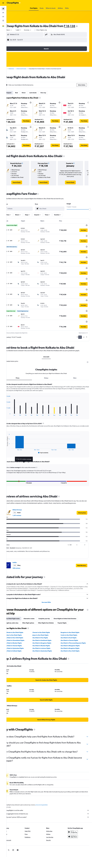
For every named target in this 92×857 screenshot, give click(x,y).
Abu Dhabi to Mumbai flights (19, 625)
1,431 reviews (23, 498)
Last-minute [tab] (39, 92)
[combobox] (33, 30)
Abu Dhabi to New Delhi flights (19, 620)
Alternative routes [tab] (35, 601)
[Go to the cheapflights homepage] (14, 3)
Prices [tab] (22, 360)
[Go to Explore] (3, 20)
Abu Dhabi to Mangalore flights (72, 628)
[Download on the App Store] (74, 819)
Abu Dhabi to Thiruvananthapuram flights (75, 625)
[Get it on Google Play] (74, 814)
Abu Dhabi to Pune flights (44, 620)
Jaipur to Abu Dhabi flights (44, 618)
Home (10, 68)
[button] (3, 3)
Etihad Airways (23, 492)
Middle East (17, 68)
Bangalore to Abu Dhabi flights (72, 615)
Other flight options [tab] (34, 605)
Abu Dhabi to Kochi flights (70, 620)
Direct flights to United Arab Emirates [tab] (71, 601)
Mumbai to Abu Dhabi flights (19, 618)
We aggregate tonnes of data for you (50, 796)
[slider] (90, 209)
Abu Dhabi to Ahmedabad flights (20, 623)
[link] (21, 182)
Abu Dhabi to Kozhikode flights (46, 623)
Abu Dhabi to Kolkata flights (19, 633)
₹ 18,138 (75, 26)
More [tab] (75, 360)
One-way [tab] (49, 92)
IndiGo (21, 545)
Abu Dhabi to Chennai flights (71, 623)
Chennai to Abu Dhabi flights (45, 615)
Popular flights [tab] (68, 605)
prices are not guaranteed (47, 787)
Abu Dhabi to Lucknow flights (45, 631)
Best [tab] (22, 92)
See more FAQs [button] (49, 585)
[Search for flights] (3, 9)
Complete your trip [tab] (50, 601)
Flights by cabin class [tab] (18, 605)
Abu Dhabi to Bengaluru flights (46, 625)
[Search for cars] (3, 16)
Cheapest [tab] (14, 92)
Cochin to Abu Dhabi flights (71, 618)
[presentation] (83, 26)
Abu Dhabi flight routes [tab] (19, 601)
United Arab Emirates (27, 68)
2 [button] (83, 318)
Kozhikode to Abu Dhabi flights (19, 615)
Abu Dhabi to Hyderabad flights (20, 631)
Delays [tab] (49, 360)
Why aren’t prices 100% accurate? (50, 800)
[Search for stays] (3, 13)
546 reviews (22, 551)
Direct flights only (48, 30)
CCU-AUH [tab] (49, 337)
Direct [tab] (30, 92)
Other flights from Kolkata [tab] (52, 605)
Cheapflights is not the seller (50, 793)
